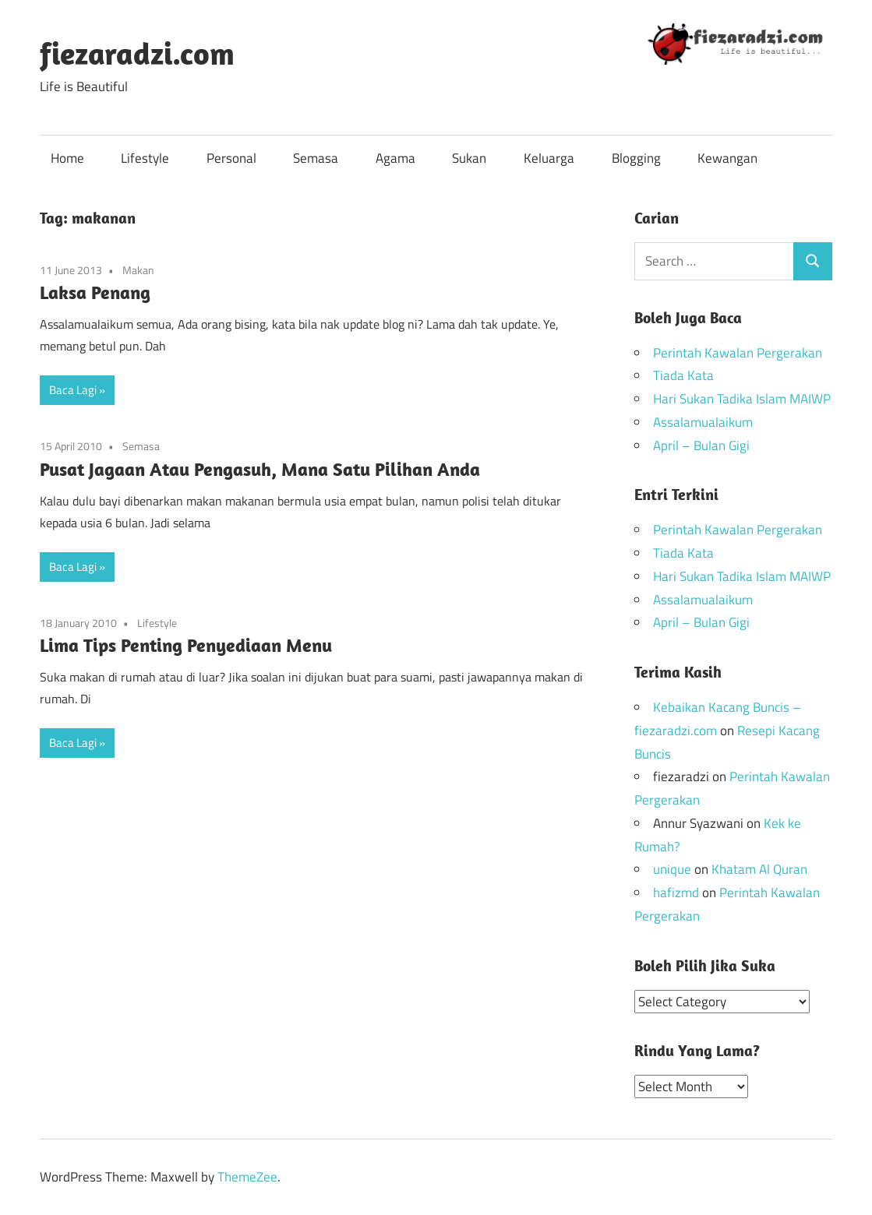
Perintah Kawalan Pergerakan (737, 353)
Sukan (469, 158)
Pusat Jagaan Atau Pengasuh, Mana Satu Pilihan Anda (260, 469)
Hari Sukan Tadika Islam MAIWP (742, 399)
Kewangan (727, 158)
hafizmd (676, 892)
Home (67, 158)
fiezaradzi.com (137, 52)
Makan (138, 270)
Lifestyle (145, 158)
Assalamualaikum (703, 422)
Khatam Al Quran (759, 869)
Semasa (315, 158)
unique (672, 869)
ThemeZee (247, 1176)
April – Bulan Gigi (701, 445)
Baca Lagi (73, 390)
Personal (231, 158)
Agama (395, 158)
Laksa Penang (95, 292)
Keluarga (549, 158)
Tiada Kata (683, 375)
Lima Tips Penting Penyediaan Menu (186, 645)
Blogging (636, 158)
